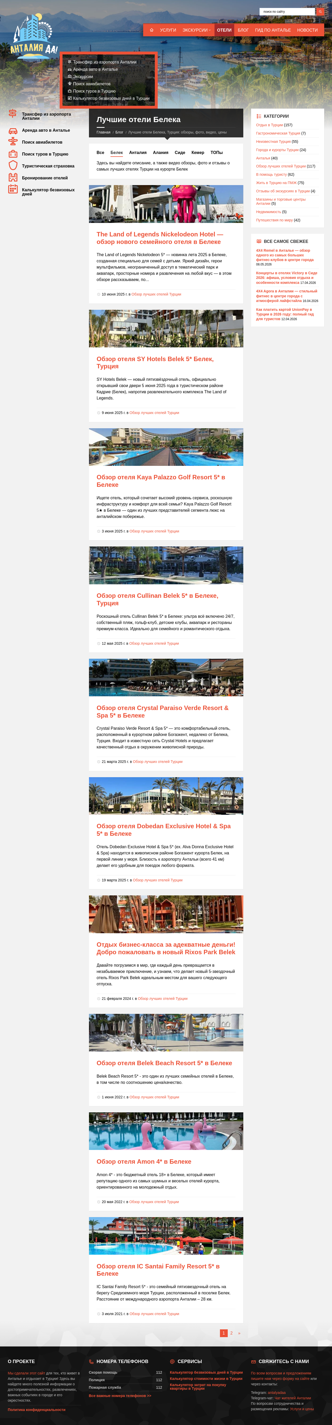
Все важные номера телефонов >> (120, 1396)
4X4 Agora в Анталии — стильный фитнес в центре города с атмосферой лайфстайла (286, 296)
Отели (224, 30)
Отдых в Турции (269, 125)
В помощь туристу (271, 174)
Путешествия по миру (274, 220)
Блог (243, 30)
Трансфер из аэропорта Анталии (104, 62)
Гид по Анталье (273, 30)
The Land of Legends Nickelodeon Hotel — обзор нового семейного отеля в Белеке (160, 238)
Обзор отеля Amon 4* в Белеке (144, 1161)
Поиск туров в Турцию (94, 91)
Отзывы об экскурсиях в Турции (283, 191)
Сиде (180, 152)
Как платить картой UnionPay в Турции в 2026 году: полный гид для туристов (285, 314)
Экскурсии (195, 30)
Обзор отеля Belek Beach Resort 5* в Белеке (164, 1062)
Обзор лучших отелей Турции (156, 294)
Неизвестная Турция (273, 141)
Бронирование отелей (45, 178)
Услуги (168, 30)
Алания (160, 152)
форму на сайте (296, 1379)
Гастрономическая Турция (278, 133)
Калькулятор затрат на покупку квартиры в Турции (198, 1387)
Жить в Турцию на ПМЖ (276, 183)
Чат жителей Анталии (293, 1398)
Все (100, 152)
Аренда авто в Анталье (95, 69)
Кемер (198, 152)
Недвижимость (268, 212)
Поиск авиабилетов (91, 84)
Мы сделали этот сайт (26, 1373)
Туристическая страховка (48, 166)
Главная (103, 132)
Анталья (263, 158)
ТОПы (217, 152)
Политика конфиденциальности (36, 1410)
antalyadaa (277, 1393)
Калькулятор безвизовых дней (48, 192)
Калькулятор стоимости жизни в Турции (206, 1379)
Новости (307, 30)
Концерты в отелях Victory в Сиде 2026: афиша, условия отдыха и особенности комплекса (286, 277)
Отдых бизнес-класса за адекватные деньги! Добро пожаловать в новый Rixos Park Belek (166, 948)
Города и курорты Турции (277, 150)
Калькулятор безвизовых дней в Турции (111, 98)
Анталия (138, 152)
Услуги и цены (302, 1409)
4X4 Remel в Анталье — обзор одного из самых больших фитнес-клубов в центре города (285, 255)
